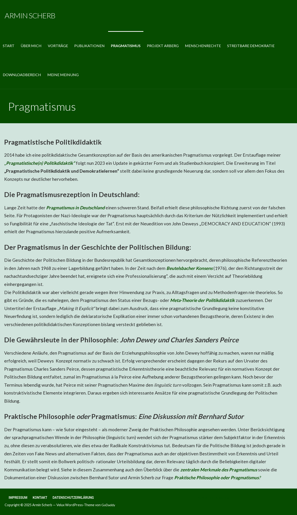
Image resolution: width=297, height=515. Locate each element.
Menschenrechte (203, 45)
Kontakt (40, 497)
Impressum (18, 497)
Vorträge (58, 45)
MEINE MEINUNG (63, 74)
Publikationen (89, 45)
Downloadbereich (22, 74)
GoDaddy (108, 505)
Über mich (31, 45)
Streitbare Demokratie (250, 45)
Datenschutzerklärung (73, 497)
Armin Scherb (30, 15)
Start (8, 45)
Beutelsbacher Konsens (189, 268)
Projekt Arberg (163, 45)
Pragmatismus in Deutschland (75, 207)
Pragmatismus (126, 45)
